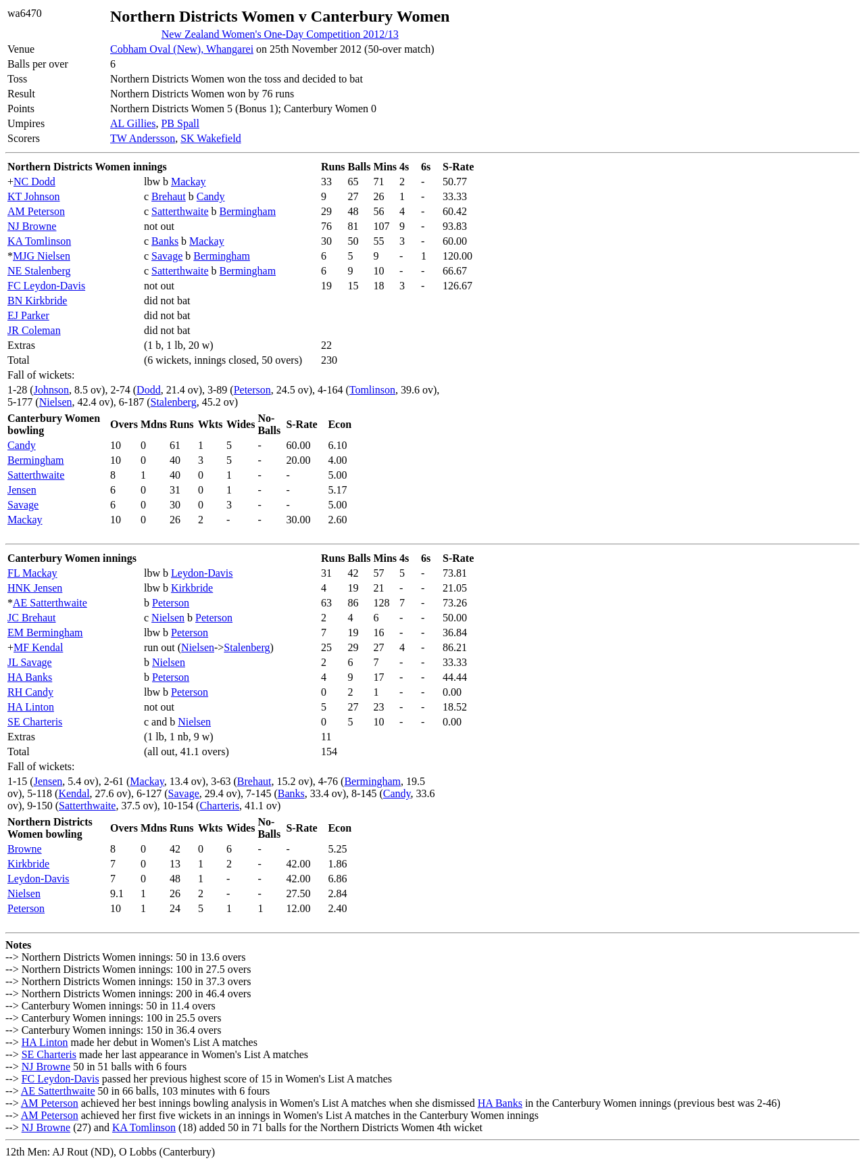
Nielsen (55, 402)
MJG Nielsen (41, 256)
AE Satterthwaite (50, 603)
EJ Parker (28, 315)
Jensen (21, 490)
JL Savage (29, 662)
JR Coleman (34, 330)
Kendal (73, 793)
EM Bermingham (45, 632)
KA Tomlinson (39, 241)
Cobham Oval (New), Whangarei (181, 49)
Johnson (51, 390)
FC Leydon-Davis (46, 285)
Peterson (252, 390)
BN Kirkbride (37, 300)
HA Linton (30, 707)
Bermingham (248, 211)
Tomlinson (372, 390)
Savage (166, 256)
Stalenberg (174, 402)
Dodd (149, 390)
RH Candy (30, 692)
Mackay (188, 181)
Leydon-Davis (202, 573)
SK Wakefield (210, 138)
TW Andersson (142, 138)
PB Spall (180, 123)
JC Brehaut (31, 617)
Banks (164, 241)
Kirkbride (192, 588)
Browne (24, 849)
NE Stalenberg (38, 271)
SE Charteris (34, 721)
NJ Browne (31, 226)
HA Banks (29, 677)
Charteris (219, 805)
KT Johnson (33, 196)
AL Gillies (132, 123)
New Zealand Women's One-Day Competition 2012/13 (280, 34)
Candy (211, 196)
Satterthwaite (179, 211)
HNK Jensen (34, 588)
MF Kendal (38, 647)
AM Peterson (36, 211)
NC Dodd (34, 181)
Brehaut (168, 196)
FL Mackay (32, 573)
